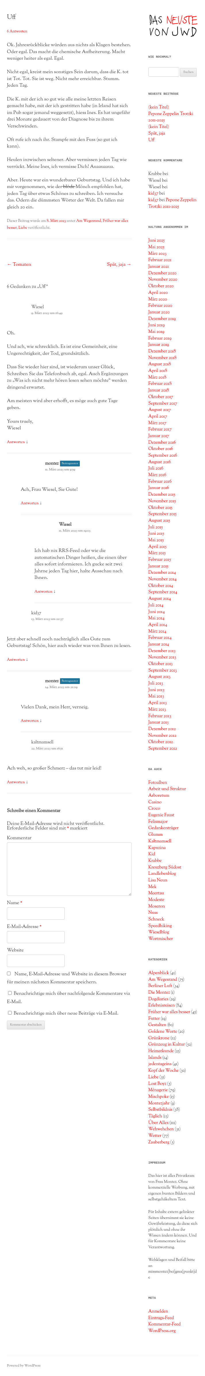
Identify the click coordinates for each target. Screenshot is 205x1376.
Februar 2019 (160, 338)
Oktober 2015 (160, 508)
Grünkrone (158, 1038)
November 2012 (162, 735)
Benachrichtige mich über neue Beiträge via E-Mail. (66, 1013)
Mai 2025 (156, 247)
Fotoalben (157, 783)
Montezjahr (159, 1103)
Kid (151, 854)
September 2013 (162, 670)
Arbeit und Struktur (167, 789)
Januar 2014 (158, 644)
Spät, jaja (119, 264)
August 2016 (159, 462)
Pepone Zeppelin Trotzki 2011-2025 (172, 203)
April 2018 (157, 371)
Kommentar (19, 838)
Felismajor (158, 822)
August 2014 (159, 599)
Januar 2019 (158, 345)
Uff (151, 140)
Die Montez (159, 992)
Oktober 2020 (161, 286)
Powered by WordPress (23, 1365)
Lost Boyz (157, 1084)
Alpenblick (158, 973)
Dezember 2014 (162, 572)
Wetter (154, 1136)
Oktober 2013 (160, 664)
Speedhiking (160, 926)
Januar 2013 (158, 722)
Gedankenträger (163, 828)
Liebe (22, 227)
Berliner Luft (160, 986)
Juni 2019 (156, 325)
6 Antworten (17, 31)
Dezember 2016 (162, 442)
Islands (154, 1058)
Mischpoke (158, 1097)
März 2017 (157, 423)
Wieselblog (158, 932)
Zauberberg (158, 1142)
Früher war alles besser (169, 1012)
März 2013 (157, 709)
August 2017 (159, 410)
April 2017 (157, 416)
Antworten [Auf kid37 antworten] (16, 659)
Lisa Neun (157, 880)
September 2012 (162, 748)
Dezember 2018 (162, 351)
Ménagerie (158, 1090)
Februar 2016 (160, 481)
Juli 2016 (155, 468)
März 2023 (157, 254)
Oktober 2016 (160, 449)
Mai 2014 (156, 618)
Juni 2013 (156, 690)
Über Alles (158, 1123)
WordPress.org (162, 1331)
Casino (155, 802)
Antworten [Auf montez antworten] (29, 503)
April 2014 (157, 625)
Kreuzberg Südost (164, 867)
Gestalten (157, 1025)
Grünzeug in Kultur (166, 1044)
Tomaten (19, 264)
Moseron (156, 906)
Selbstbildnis (160, 1109)
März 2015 (157, 553)
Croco (154, 808)
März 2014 (157, 631)
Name (14, 903)
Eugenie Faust (161, 815)
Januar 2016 (158, 488)
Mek (152, 887)
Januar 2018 (158, 390)
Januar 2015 (158, 566)
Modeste (156, 900)
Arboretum (158, 795)
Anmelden (158, 1311)
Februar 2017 (160, 429)
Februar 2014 (160, 638)
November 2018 (162, 358)
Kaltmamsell (159, 841)
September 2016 (162, 455)
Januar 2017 (158, 436)
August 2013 (159, 677)
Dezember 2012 (162, 729)
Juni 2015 (156, 533)
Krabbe (155, 861)
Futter (154, 1018)
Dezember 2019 (162, 319)
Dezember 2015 (161, 494)
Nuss (153, 913)
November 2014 (162, 579)
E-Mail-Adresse (24, 926)
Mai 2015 (156, 540)
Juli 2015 (155, 527)
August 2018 (159, 364)
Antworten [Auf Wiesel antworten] (16, 442)
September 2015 (162, 514)
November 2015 (162, 501)
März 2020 (157, 299)
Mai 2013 (156, 696)
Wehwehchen (161, 1129)
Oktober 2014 (160, 586)
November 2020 (162, 279)
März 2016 (157, 475)
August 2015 (159, 521)
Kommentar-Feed (164, 1324)
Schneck (156, 919)
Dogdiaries (158, 999)
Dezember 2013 (161, 651)
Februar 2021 (159, 260)
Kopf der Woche (163, 1070)
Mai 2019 (156, 332)
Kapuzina (157, 848)
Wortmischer (160, 939)
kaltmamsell (42, 742)
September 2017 (162, 403)
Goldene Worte (162, 1031)
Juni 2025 (156, 240)
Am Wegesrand (88, 221)
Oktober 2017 (160, 397)
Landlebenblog (162, 874)
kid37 (36, 613)
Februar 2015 (159, 560)
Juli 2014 (155, 605)
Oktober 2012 (160, 742)
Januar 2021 (158, 266)
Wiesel (37, 307)
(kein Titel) (158, 107)
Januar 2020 (159, 312)
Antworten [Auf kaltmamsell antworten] (16, 782)
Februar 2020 (160, 306)
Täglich (155, 1116)
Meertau (156, 893)
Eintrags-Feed (161, 1318)
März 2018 (157, 377)
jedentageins (160, 1064)
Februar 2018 (160, 384)
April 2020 (158, 293)
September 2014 (162, 592)
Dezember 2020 (162, 273)
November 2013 (162, 657)
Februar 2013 (159, 716)
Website (15, 950)
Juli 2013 (155, 683)
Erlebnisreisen (161, 1005)
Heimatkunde (161, 1051)
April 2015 (157, 547)
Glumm (155, 835)
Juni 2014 (156, 612)
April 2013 (157, 703)
